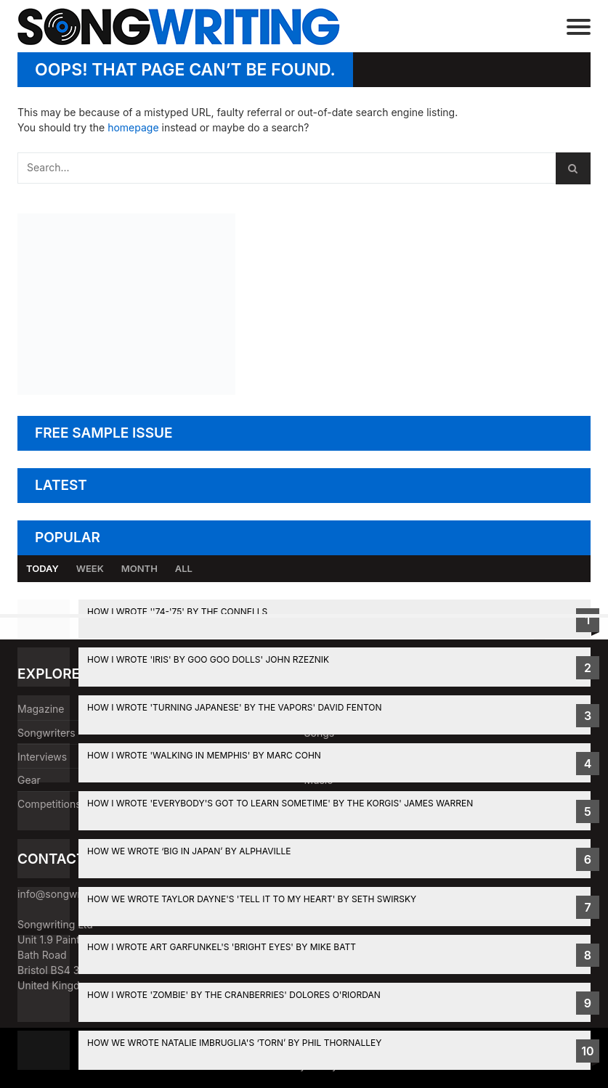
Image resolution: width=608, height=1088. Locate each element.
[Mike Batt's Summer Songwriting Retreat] (126, 391)
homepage (133, 127)
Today (42, 568)
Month (139, 568)
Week (90, 568)
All (183, 568)
